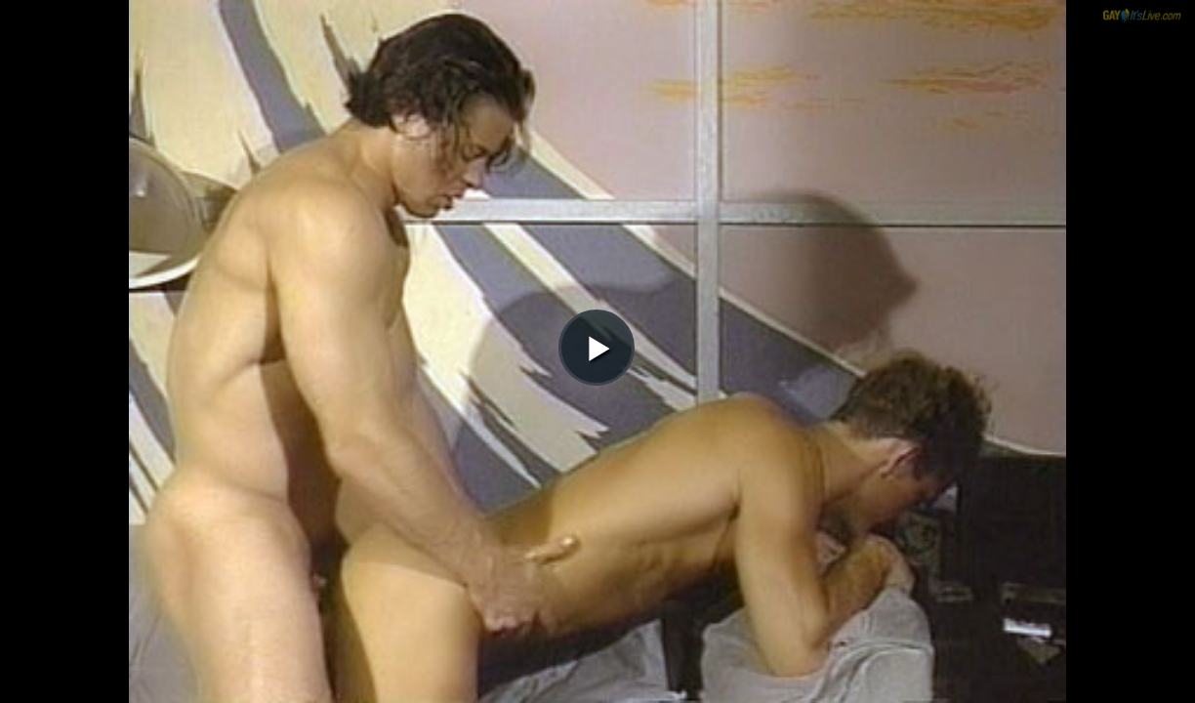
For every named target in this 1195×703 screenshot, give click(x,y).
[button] (596, 69)
